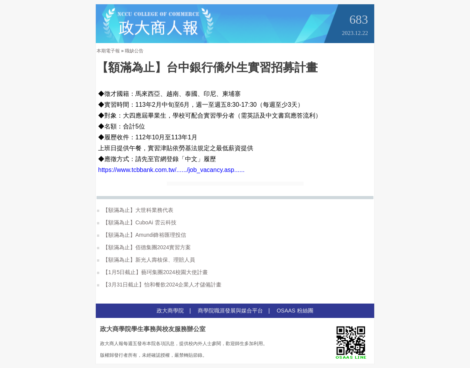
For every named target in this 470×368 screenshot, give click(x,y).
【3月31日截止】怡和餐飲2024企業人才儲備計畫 (159, 284)
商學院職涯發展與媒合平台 (230, 310)
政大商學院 (170, 310)
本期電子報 (108, 51)
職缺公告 (134, 51)
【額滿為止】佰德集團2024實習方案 (144, 247)
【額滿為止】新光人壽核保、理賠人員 (146, 260)
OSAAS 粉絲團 (294, 310)
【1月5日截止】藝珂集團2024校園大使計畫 (152, 272)
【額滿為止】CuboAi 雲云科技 (136, 222)
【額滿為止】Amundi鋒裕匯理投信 (141, 235)
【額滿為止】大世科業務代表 (135, 210)
